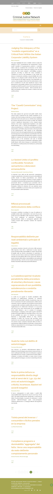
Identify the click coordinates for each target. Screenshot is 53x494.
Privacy (40, 481)
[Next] (37, 472)
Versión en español (38, 7)
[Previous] (16, 472)
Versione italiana (28, 7)
